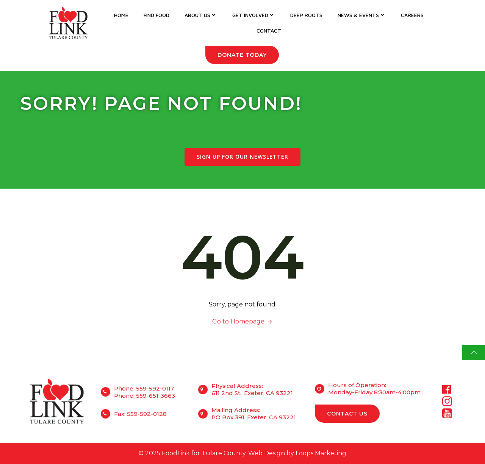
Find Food (156, 15)
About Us (201, 15)
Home (121, 15)
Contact (269, 30)
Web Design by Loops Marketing (297, 453)
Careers (412, 15)
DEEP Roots (306, 15)
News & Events (362, 15)
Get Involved (253, 15)
